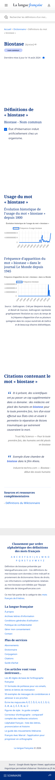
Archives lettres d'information (19, 616)
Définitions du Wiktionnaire (23, 503)
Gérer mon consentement (17, 629)
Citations (9, 658)
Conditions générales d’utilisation (21, 620)
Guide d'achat (11, 662)
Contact (8, 633)
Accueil (7, 29)
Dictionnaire (19, 29)
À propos (9, 611)
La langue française (23, 748)
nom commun (13, 50)
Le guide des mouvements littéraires (23, 730)
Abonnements (12, 645)
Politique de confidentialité (18, 625)
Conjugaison (11, 654)
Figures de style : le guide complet (22, 710)
